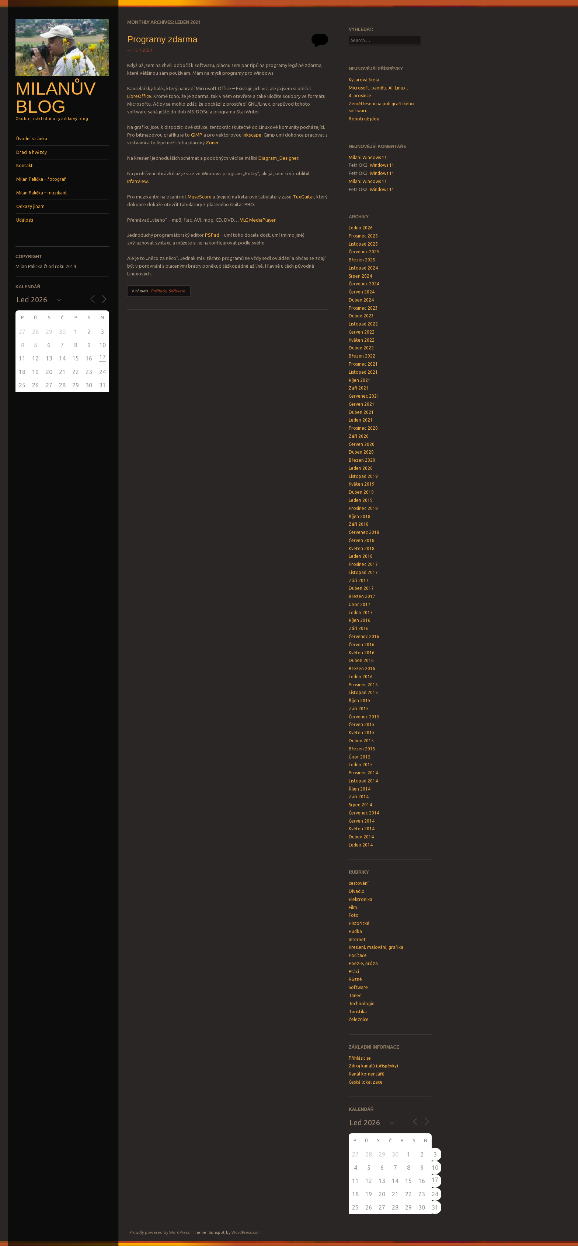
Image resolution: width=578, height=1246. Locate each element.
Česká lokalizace (366, 1082)
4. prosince (360, 95)
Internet (357, 939)
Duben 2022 (361, 347)
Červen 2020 (362, 444)
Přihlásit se (360, 1058)
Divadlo (357, 891)
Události (24, 220)
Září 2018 (359, 524)
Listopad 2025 (363, 244)
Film (353, 907)
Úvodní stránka (31, 138)
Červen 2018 (362, 540)
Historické (359, 923)
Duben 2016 (361, 660)
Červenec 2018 (364, 532)
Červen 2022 (362, 332)
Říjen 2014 (359, 788)
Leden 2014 (361, 844)
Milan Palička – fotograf (41, 179)
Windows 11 (374, 157)
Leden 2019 (361, 500)
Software (176, 291)
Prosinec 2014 (363, 772)
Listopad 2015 (363, 692)
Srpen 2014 (360, 804)
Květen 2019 (362, 484)
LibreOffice (139, 96)
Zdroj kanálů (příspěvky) (373, 1065)
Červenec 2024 (364, 283)
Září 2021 (359, 388)
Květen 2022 (362, 340)
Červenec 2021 (364, 396)
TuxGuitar (303, 196)
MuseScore (200, 196)
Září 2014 (359, 796)
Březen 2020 (362, 460)
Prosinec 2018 (363, 508)
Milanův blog (55, 97)
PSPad (212, 234)
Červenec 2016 (364, 636)
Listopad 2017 (363, 572)
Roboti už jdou (364, 118)
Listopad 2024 (363, 267)
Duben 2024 (361, 300)
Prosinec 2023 (363, 308)
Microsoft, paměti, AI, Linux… (379, 87)
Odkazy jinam (30, 206)
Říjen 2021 (359, 380)
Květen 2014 (362, 828)
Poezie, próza (363, 963)
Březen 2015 (362, 748)
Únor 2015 (359, 756)
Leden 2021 (361, 420)
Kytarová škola (364, 79)
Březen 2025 (362, 259)
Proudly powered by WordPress (159, 1232)
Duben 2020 (361, 452)
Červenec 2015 (364, 716)
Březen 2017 (362, 596)
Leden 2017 (361, 612)
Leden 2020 (361, 468)
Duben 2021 (361, 412)
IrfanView (137, 181)
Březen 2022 (362, 355)
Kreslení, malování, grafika (376, 947)
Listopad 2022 (363, 323)
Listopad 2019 (363, 476)
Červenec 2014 (364, 812)
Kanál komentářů (366, 1073)
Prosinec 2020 (363, 428)
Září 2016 (359, 628)
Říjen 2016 (359, 620)
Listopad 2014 (363, 780)
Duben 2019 (361, 492)
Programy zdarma (162, 39)
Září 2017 (359, 580)
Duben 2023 (361, 315)
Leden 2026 (361, 227)
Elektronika (360, 899)
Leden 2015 (361, 764)
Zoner (212, 142)
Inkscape (252, 134)
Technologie (362, 1003)
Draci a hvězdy (31, 152)
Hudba (355, 931)
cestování (359, 883)
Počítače (158, 291)
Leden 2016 (361, 676)
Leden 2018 (361, 556)
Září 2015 (359, 708)
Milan (354, 157)
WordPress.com (246, 1232)
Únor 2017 (359, 604)
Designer (288, 158)
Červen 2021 (362, 404)
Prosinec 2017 (363, 564)
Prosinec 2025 (363, 235)
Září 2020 (359, 436)
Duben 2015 (361, 740)
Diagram (267, 158)
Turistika (358, 1011)
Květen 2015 (362, 732)
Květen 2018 (362, 548)
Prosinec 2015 (363, 684)
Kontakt (24, 165)
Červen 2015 (362, 724)
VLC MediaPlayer (257, 219)
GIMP (196, 134)
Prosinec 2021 (363, 364)
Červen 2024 (362, 291)
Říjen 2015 (359, 700)
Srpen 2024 (360, 276)
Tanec (355, 995)
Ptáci (354, 971)
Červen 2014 (362, 821)
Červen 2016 (362, 644)
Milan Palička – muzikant (41, 192)
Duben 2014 (361, 836)
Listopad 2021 (363, 372)
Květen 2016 (362, 652)
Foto (354, 915)
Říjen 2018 (359, 516)
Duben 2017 (361, 588)
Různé (355, 979)
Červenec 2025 (364, 251)
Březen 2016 (362, 668)
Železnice (359, 1019)
